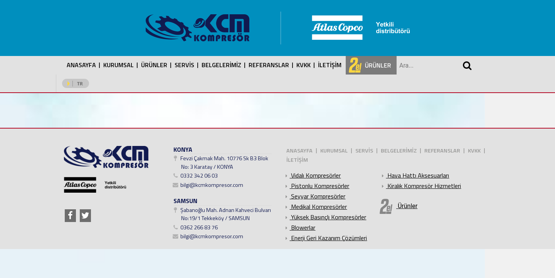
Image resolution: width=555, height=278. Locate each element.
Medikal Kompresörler (315, 206)
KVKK (303, 65)
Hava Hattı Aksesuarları (414, 175)
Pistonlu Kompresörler (316, 185)
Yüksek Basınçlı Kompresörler (324, 217)
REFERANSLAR (269, 65)
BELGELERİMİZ (221, 65)
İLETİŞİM (329, 65)
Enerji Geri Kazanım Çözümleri (325, 237)
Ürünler (398, 206)
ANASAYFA (81, 65)
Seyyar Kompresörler (314, 196)
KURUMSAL (118, 65)
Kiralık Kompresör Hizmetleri (420, 185)
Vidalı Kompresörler (312, 175)
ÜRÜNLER (154, 65)
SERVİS (184, 65)
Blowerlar (299, 227)
